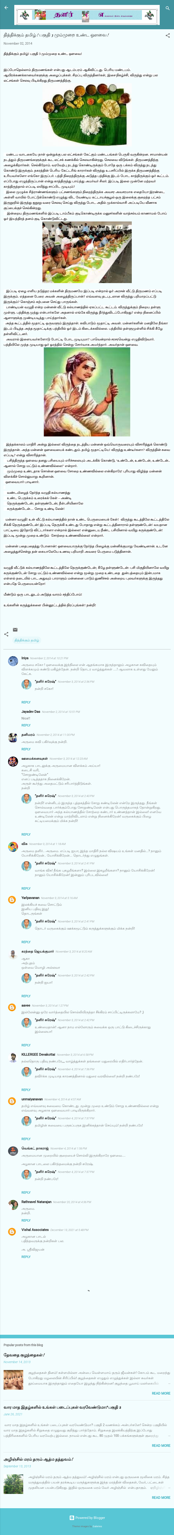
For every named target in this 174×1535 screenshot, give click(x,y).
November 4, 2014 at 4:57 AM (62, 1099)
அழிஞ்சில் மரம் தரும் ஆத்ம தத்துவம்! (38, 1459)
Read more (161, 1393)
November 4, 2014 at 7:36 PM (76, 1069)
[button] (167, 36)
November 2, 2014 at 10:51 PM (61, 711)
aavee (25, 1005)
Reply (25, 702)
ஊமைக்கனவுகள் (34, 759)
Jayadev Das (30, 712)
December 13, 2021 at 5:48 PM (69, 1230)
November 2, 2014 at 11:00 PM (56, 734)
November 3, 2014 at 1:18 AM (47, 844)
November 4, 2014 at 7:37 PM (76, 1118)
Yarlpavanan (30, 898)
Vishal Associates (35, 1230)
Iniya (24, 658)
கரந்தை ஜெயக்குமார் (37, 951)
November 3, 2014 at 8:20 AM (74, 951)
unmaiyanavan (32, 1099)
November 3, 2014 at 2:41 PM (76, 863)
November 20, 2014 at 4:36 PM (72, 1202)
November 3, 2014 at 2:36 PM (76, 681)
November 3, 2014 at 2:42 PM (76, 975)
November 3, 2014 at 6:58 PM (75, 1054)
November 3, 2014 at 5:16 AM (59, 898)
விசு (24, 844)
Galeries (97, 1526)
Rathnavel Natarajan (36, 1202)
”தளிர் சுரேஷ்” (45, 682)
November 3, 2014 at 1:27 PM (50, 1005)
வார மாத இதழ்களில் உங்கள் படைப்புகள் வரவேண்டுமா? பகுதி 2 (62, 1407)
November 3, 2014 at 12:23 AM (69, 758)
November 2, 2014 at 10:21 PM (49, 658)
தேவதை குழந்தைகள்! (24, 1355)
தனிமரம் (28, 735)
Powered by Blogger (87, 1518)
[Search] (167, 9)
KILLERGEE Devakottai (38, 1055)
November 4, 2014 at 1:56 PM (68, 1148)
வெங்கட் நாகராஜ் (35, 1148)
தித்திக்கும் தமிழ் (27, 640)
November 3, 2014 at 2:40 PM (76, 796)
